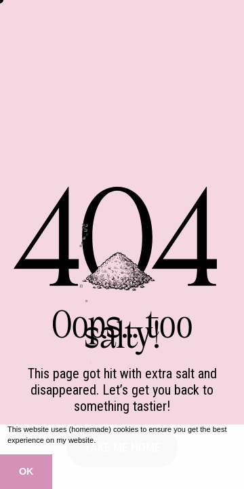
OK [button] (26, 471)
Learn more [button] (118, 440)
